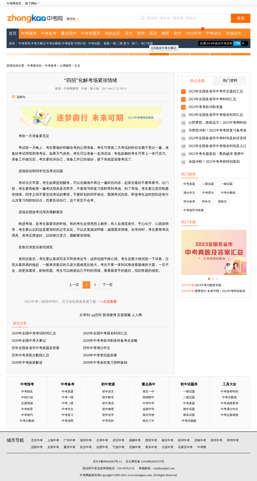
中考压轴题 (189, 420)
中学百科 (108, 420)
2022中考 (195, 32)
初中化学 (108, 415)
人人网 (137, 315)
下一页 (107, 285)
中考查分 (208, 192)
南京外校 (148, 415)
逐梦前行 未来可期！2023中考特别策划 (220, 291)
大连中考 (167, 447)
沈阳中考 (37, 447)
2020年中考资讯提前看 (100, 355)
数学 (141, 33)
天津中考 (102, 440)
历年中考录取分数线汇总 (30, 355)
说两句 (18, 97)
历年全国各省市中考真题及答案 (35, 348)
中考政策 (67, 43)
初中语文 (108, 391)
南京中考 (167, 440)
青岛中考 (151, 447)
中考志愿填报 (229, 415)
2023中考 (188, 285)
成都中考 (135, 440)
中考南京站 (34, 65)
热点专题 (197, 81)
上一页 (74, 285)
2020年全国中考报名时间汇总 (105, 333)
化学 (177, 33)
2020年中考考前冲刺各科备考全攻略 (110, 340)
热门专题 (147, 43)
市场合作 (233, 33)
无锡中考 (135, 447)
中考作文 (67, 409)
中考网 (201, 447)
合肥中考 (102, 447)
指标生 (222, 201)
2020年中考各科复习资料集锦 (105, 362)
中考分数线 (53, 43)
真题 (106, 43)
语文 (129, 33)
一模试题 (227, 184)
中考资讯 (24, 43)
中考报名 (27, 391)
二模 (120, 43)
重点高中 (69, 33)
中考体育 (27, 409)
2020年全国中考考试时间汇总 (34, 333)
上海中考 (53, 440)
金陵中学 (148, 409)
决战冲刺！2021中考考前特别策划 (214, 161)
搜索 (241, 18)
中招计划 (80, 43)
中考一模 (67, 397)
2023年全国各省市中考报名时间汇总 (215, 115)
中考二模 (67, 403)
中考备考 (49, 33)
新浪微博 (109, 315)
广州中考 (69, 440)
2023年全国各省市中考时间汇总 (212, 99)
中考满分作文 (229, 409)
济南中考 (200, 440)
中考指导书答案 (193, 210)
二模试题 (208, 184)
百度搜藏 (124, 315)
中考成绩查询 (229, 403)
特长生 (206, 201)
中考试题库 (90, 33)
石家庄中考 (185, 447)
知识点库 (112, 33)
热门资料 (230, 80)
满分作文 (189, 192)
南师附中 (148, 397)
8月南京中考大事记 (163, 48)
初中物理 (108, 409)
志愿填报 (27, 403)
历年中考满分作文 (96, 348)
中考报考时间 (229, 391)
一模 (113, 43)
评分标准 (189, 201)
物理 (165, 33)
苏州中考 (216, 440)
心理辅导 (65, 65)
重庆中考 (69, 447)
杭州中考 (184, 440)
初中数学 (108, 397)
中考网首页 (14, 3)
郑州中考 (233, 440)
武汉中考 (118, 440)
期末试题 (189, 415)
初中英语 (108, 403)
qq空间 (96, 315)
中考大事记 (38, 43)
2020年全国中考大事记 (29, 340)
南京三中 (148, 420)
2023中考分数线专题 (208, 285)
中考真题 (189, 184)
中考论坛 (213, 33)
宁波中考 (118, 447)
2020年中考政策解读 (27, 362)
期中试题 (189, 409)
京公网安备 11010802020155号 (145, 461)
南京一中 (148, 391)
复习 (126, 43)
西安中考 (151, 440)
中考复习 (67, 415)
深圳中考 (86, 440)
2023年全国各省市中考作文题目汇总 (215, 91)
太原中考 (53, 447)
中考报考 (29, 33)
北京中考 (37, 440)
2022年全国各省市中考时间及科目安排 (217, 138)
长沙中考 (86, 447)
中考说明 (67, 420)
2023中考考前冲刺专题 (205, 107)
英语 (153, 33)
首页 (13, 33)
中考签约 (27, 415)
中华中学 (148, 403)
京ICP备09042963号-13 (107, 461)
